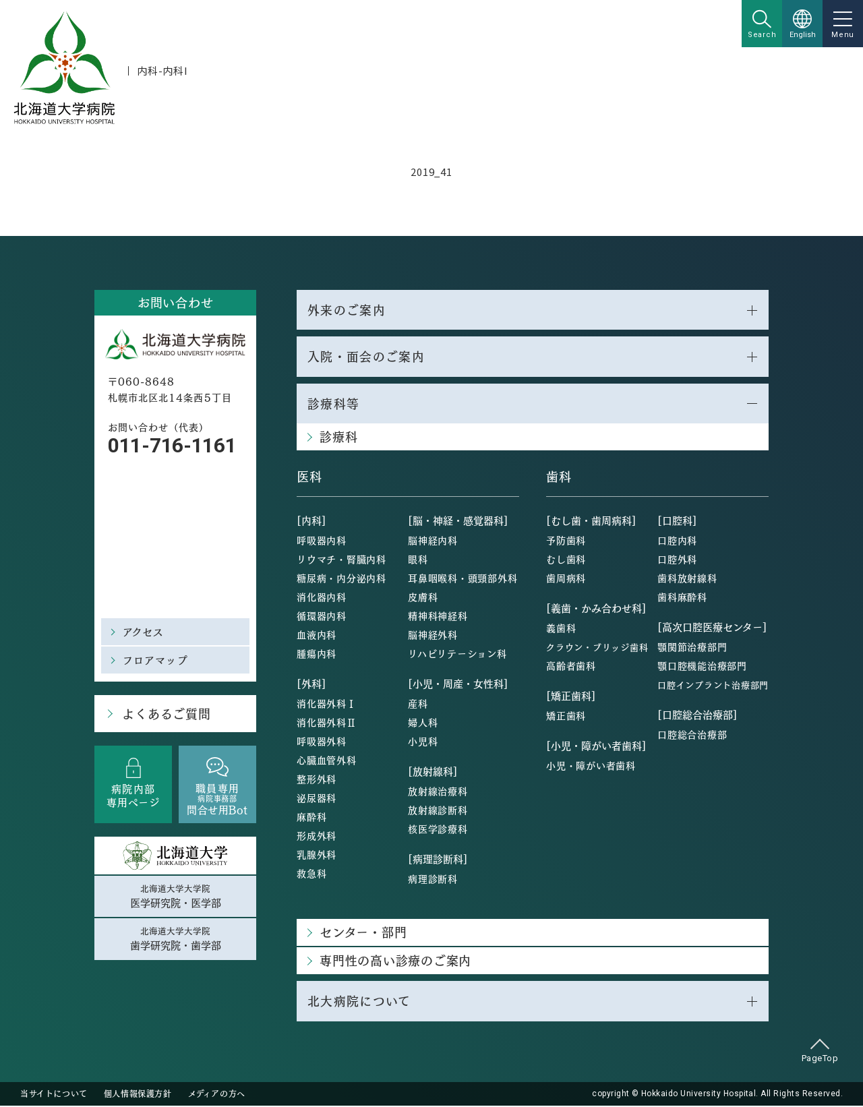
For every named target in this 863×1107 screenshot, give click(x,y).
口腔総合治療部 (692, 735)
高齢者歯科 (571, 666)
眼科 (418, 560)
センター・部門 (363, 933)
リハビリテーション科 (457, 654)
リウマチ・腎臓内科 (341, 560)
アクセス (144, 631)
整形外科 (316, 780)
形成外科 (316, 836)
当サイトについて (54, 1095)
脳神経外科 (433, 635)
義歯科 (561, 629)
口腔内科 (677, 541)
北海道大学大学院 (175, 896)
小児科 (423, 742)
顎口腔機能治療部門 (702, 666)
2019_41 (431, 171)
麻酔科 (311, 817)
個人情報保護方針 (138, 1095)
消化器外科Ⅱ (327, 723)
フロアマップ (155, 659)
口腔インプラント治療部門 (713, 686)
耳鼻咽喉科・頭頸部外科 (462, 579)
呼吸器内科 (322, 541)
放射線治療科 (438, 792)
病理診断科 (433, 879)
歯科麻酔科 (682, 598)
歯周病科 (566, 579)
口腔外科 (677, 560)
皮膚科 (423, 598)
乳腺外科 (316, 855)
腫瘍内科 (316, 654)
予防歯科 (566, 541)
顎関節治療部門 (692, 647)
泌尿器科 (316, 798)
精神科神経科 (438, 616)
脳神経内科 (433, 541)
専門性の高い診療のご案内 (395, 962)
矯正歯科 (566, 716)
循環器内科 (322, 616)
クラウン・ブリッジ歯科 (597, 648)
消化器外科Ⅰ (327, 704)
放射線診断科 (438, 811)
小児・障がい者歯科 (591, 766)
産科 (418, 704)
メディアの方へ (216, 1095)
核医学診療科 (438, 829)
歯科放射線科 (687, 579)
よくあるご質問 (165, 714)
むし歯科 (566, 560)
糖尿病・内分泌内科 (341, 579)
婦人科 (423, 723)
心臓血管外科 (327, 761)
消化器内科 (322, 598)
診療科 (338, 438)
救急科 (311, 874)
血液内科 (316, 635)
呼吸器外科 (322, 742)
